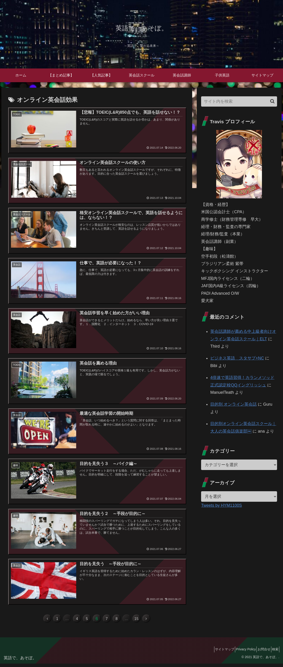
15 (146, 621)
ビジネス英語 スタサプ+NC (237, 358)
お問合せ (259, 653)
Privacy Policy (238, 653)
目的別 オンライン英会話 (233, 404)
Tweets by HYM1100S (221, 505)
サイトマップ (213, 653)
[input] (239, 101)
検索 (273, 653)
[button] (272, 101)
